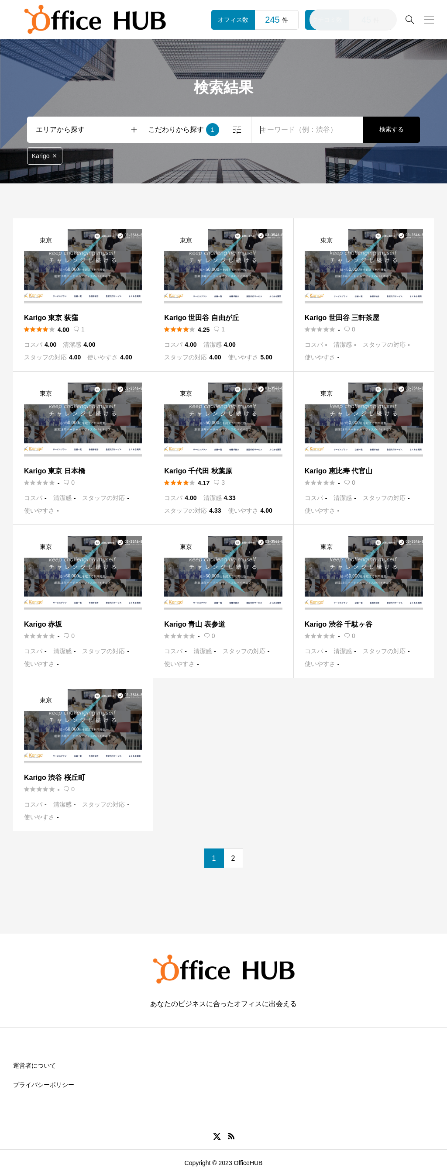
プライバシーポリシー (43, 1084)
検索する (391, 129)
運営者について (34, 1065)
